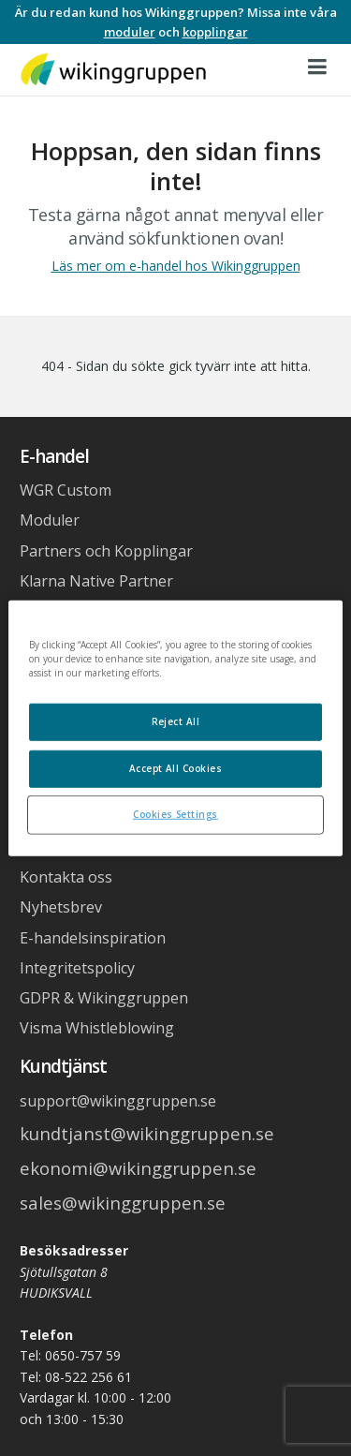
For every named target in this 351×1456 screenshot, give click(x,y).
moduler (129, 31)
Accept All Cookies (176, 767)
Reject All (176, 721)
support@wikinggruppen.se (118, 1101)
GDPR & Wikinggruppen (104, 998)
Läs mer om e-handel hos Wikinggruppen (175, 266)
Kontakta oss (66, 877)
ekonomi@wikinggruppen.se (138, 1168)
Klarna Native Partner (96, 581)
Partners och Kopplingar (106, 551)
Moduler (50, 520)
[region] (175, 728)
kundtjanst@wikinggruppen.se (147, 1133)
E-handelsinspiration (93, 938)
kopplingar (215, 31)
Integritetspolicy (77, 968)
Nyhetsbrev (61, 907)
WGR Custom (65, 490)
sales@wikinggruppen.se (123, 1202)
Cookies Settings (175, 813)
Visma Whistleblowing (97, 1028)
